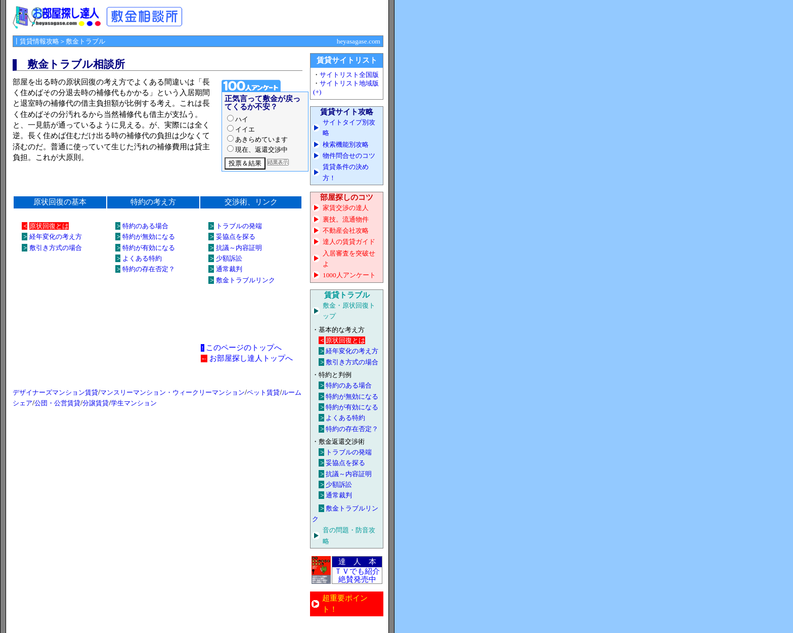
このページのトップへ (244, 348)
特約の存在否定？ (148, 269)
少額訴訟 (229, 258)
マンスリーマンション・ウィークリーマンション (172, 392)
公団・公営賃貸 (57, 403)
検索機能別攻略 (346, 144)
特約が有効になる (148, 247)
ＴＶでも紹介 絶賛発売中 (357, 575)
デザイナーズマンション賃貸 (55, 392)
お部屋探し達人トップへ (251, 358)
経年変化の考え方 (55, 236)
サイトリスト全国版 (349, 74)
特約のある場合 (145, 226)
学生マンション (134, 403)
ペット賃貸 (263, 392)
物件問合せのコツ (349, 155)
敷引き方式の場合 (55, 247)
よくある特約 (142, 258)
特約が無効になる (148, 236)
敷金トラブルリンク (245, 280)
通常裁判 (229, 269)
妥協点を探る (235, 236)
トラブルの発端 (239, 226)
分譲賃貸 (95, 403)
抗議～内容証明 (239, 247)
